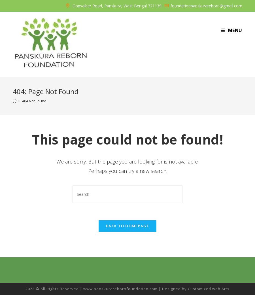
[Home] (14, 100)
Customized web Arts (209, 288)
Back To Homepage (127, 225)
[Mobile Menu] (231, 30)
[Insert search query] (127, 194)
